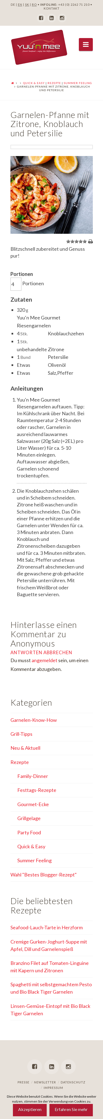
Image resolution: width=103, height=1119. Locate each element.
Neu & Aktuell (25, 748)
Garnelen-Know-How (33, 720)
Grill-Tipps (21, 734)
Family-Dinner (32, 776)
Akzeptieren (29, 1109)
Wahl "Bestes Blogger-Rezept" (43, 875)
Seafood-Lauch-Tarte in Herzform (46, 927)
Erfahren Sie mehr (71, 1109)
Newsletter (45, 1082)
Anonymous (32, 643)
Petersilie (58, 357)
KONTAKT (52, 8)
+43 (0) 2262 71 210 (74, 4)
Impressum (53, 1087)
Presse (23, 1082)
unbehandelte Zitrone (40, 349)
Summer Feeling (78, 83)
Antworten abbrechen (41, 652)
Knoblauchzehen (66, 333)
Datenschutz (73, 1082)
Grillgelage (29, 818)
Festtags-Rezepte (36, 790)
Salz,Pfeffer (60, 373)
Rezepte (54, 83)
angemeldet (44, 660)
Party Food (29, 832)
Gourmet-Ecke (33, 804)
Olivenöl (57, 365)
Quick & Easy (34, 83)
